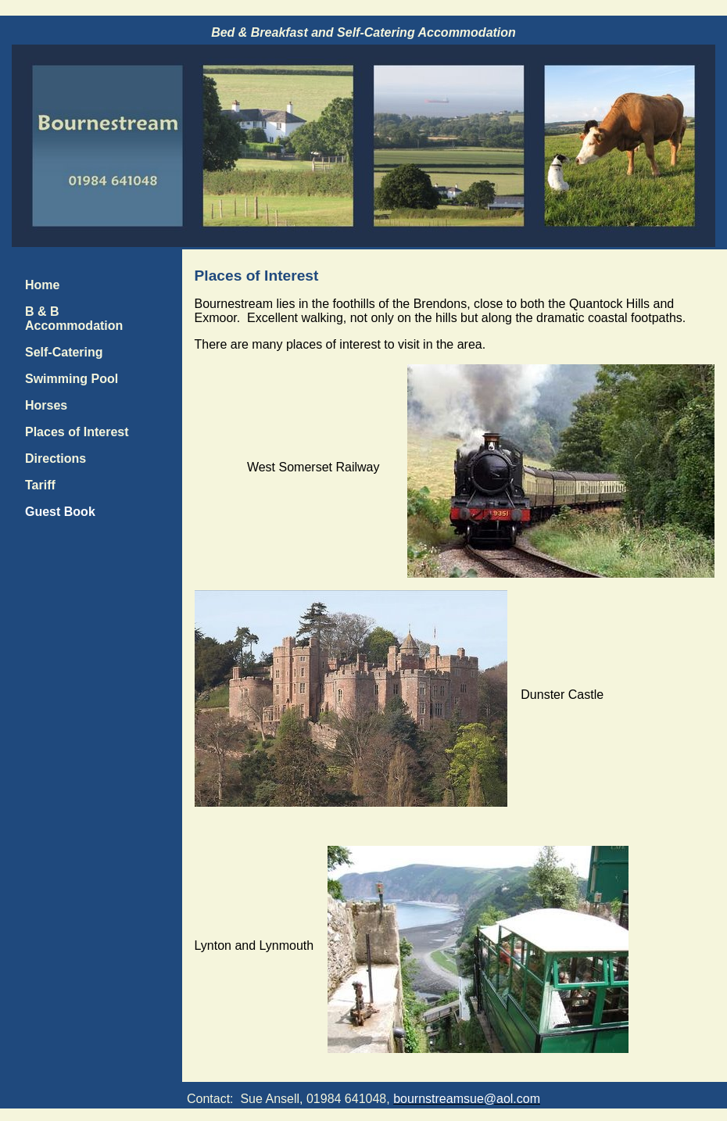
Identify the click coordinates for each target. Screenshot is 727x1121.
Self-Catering (64, 352)
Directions (55, 458)
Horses (46, 405)
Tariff (40, 485)
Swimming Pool (71, 378)
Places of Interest (77, 432)
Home (42, 285)
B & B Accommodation (74, 318)
